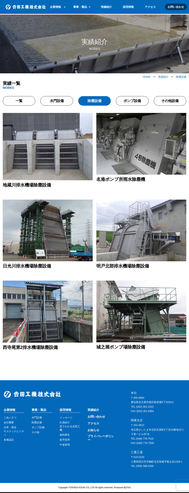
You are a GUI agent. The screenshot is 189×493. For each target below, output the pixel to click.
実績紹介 (106, 7)
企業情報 (55, 7)
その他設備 (170, 101)
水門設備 (57, 101)
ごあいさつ (10, 418)
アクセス (150, 7)
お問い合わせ (176, 7)
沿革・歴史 (10, 428)
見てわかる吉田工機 (70, 429)
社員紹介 (65, 423)
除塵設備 (94, 101)
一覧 (19, 101)
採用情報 (128, 7)
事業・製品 (80, 7)
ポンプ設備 (132, 101)
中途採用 (65, 445)
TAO (128, 488)
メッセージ (66, 418)
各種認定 (9, 440)
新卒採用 (65, 440)
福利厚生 (65, 435)
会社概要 (9, 423)
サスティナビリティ (14, 434)
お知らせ (93, 430)
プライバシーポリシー (101, 438)
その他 (35, 433)
